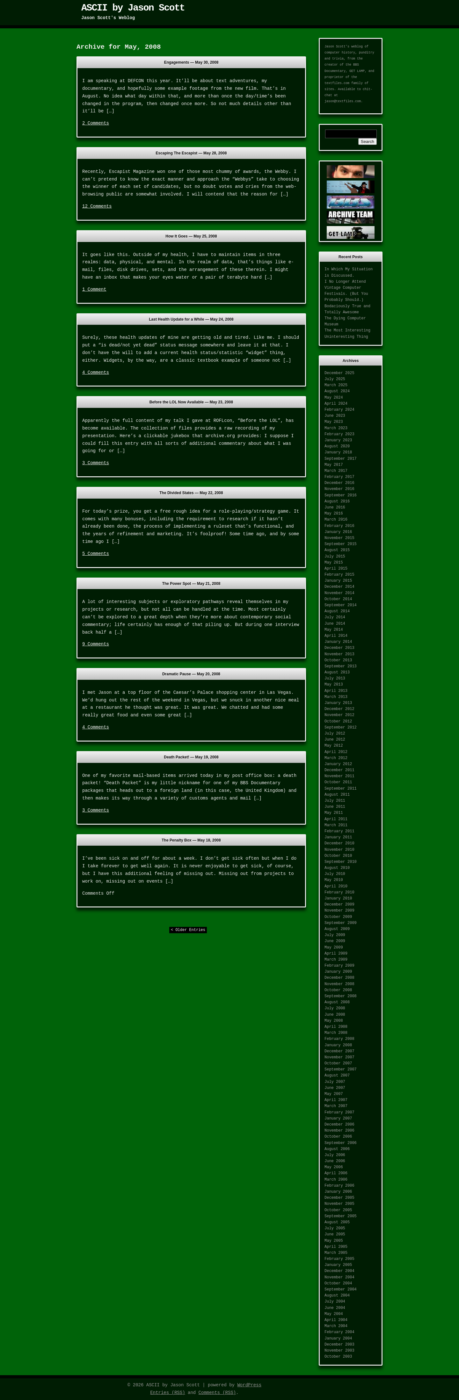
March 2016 (335, 519)
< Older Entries (188, 930)
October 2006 (338, 1136)
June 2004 (334, 1308)
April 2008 (335, 1027)
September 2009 (340, 923)
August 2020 (337, 446)
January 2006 (338, 1192)
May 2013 (333, 684)
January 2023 (338, 440)
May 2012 (333, 745)
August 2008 (337, 1002)
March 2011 (335, 825)
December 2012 (339, 709)
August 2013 (337, 672)
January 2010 (338, 898)
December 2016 (339, 483)
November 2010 (339, 850)
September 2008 (340, 996)
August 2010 (337, 868)
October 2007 (338, 1063)
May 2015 (333, 562)
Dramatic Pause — (191, 674)
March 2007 (335, 1106)
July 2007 (334, 1082)
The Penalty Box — (191, 840)
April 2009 (335, 953)
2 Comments (95, 123)
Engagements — (191, 62)
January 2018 (338, 452)
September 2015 (340, 544)
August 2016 (337, 501)
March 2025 (335, 385)
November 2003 (339, 1350)
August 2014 (337, 611)
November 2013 (339, 654)
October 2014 (338, 599)
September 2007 (340, 1069)
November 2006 (339, 1130)
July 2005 (334, 1228)
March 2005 (335, 1253)
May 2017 (333, 465)
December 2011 (339, 770)
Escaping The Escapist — (191, 153)
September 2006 (340, 1143)
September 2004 (340, 1289)
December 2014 (339, 587)
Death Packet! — (191, 757)
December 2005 (339, 1198)
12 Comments (97, 206)
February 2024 (339, 410)
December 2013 (339, 648)
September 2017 (340, 459)
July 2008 (334, 1008)
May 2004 (333, 1314)
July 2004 (334, 1301)
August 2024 (337, 391)
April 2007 (335, 1100)
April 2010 (335, 886)
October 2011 (338, 782)
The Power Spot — (191, 583)
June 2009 (334, 941)
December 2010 (339, 843)
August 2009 (337, 929)
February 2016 (339, 526)
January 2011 (338, 837)
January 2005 (338, 1265)
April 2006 (335, 1173)
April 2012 (335, 752)
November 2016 (339, 489)
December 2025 (339, 373)
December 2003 (339, 1344)
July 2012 (334, 733)
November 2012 (339, 715)
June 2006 (334, 1161)
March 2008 (335, 1033)
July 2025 (334, 379)
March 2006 (335, 1179)
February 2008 (339, 1039)
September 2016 (340, 495)
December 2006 (339, 1124)
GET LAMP (357, 71)
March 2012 (335, 758)
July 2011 (334, 801)
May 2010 (333, 880)
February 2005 (339, 1259)
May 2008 (333, 1021)
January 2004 (338, 1338)
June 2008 (334, 1015)
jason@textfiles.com (342, 101)
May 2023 (333, 422)
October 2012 (338, 721)
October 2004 (338, 1283)
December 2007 (339, 1051)
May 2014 (333, 630)
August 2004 (337, 1295)
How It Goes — (191, 236)
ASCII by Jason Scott (133, 8)
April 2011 (335, 819)
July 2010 (334, 874)
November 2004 (339, 1277)
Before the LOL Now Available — (191, 402)
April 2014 (335, 636)
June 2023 (334, 416)
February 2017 (339, 477)
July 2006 (334, 1155)
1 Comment (94, 289)
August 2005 (337, 1222)
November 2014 (339, 593)
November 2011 (339, 776)
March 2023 (335, 428)
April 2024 (335, 404)
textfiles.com (336, 83)
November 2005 (339, 1204)
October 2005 (338, 1210)
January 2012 (338, 764)
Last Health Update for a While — (191, 319)
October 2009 (338, 917)
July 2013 (334, 678)
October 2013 (338, 660)
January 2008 (338, 1045)
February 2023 (339, 434)
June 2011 (334, 807)
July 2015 (334, 556)
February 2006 (339, 1185)
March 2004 (335, 1326)
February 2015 (339, 574)
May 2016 (333, 513)
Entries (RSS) (167, 1392)
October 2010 (338, 856)
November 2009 (339, 910)
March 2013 (335, 697)
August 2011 (337, 794)
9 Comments (95, 644)
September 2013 (340, 666)
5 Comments (95, 553)
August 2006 (337, 1149)
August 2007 (337, 1075)
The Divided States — (191, 493)
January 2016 (338, 532)
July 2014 (334, 617)
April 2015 (335, 568)
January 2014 (338, 642)
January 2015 (338, 581)
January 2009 (338, 972)
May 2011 (333, 813)
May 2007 (333, 1094)
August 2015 (337, 550)
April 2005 (335, 1247)
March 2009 (335, 959)
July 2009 (334, 935)
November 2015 (339, 538)
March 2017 (335, 471)
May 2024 (333, 397)
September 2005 (340, 1216)
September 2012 (340, 727)
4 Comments (95, 372)
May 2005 (333, 1241)
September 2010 (340, 862)
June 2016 (334, 507)
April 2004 (335, 1320)
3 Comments (95, 462)
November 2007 (339, 1057)
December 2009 (339, 904)
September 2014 (340, 605)
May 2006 (333, 1167)
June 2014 (334, 624)
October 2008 (338, 990)
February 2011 (339, 831)
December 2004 (339, 1271)
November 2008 (339, 984)
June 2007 (334, 1088)
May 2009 (333, 947)
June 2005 (334, 1234)
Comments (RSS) (217, 1392)
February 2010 (339, 892)
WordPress (249, 1385)
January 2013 (338, 703)
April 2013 (335, 691)
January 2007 (338, 1118)
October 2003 (338, 1356)
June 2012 (334, 739)
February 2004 (339, 1332)
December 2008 (339, 978)
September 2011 (340, 788)
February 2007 (339, 1112)
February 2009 (339, 965)
